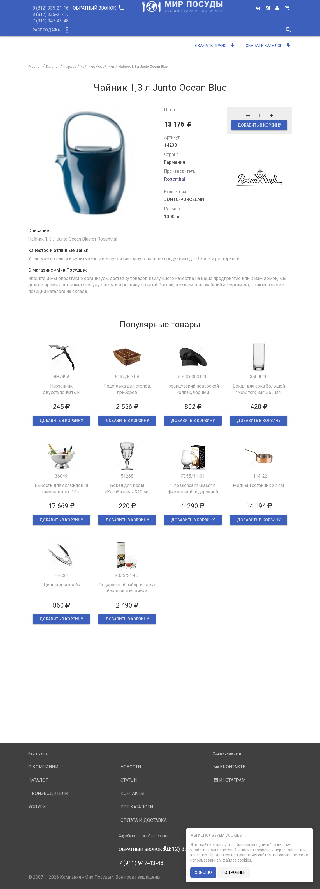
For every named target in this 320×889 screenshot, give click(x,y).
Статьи (128, 780)
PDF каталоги (136, 806)
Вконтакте (229, 766)
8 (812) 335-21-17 (51, 14)
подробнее (233, 872)
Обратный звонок (98, 8)
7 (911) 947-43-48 (51, 21)
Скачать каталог (269, 45)
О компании (134, 30)
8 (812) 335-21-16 (51, 8)
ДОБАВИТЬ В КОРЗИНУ (259, 125)
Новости (232, 30)
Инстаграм (229, 780)
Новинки (103, 30)
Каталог (76, 30)
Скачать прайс (215, 45)
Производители (173, 30)
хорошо (203, 872)
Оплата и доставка (143, 820)
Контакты (132, 793)
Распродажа (46, 30)
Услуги (206, 30)
